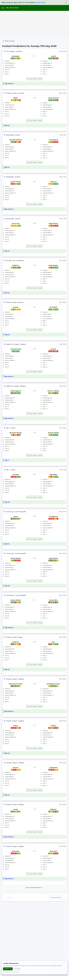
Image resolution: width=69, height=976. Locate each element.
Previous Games (57, 897)
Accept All (8, 968)
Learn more (41, 2)
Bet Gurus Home (12, 8)
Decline (17, 969)
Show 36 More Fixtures (34, 887)
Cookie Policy (15, 972)
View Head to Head (34, 78)
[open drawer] (3, 8)
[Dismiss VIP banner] (66, 2)
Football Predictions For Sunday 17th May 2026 (29, 46)
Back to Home (8, 41)
